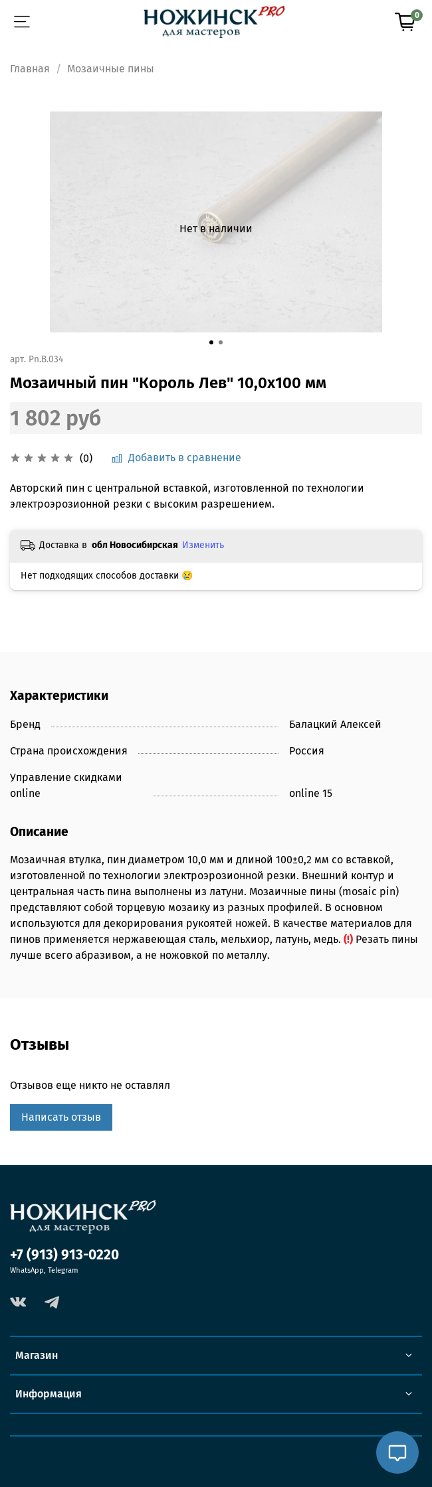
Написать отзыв (61, 1117)
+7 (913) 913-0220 (64, 1255)
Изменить (203, 545)
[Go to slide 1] (211, 342)
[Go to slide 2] (221, 342)
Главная (30, 68)
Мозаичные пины (110, 68)
